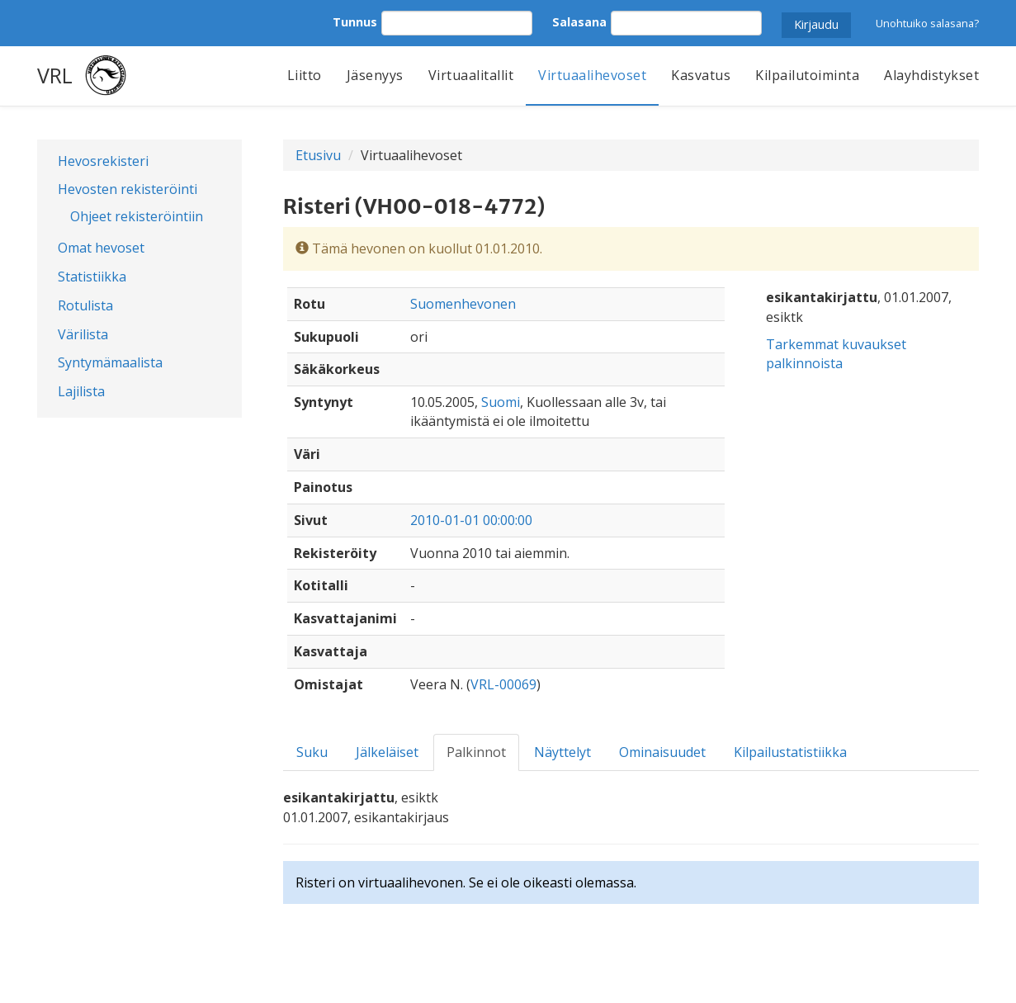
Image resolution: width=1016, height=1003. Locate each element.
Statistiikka (92, 276)
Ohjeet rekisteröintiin (136, 216)
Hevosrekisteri (103, 161)
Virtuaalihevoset (592, 75)
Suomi (500, 402)
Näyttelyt (562, 752)
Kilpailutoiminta (807, 75)
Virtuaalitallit (471, 75)
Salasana (579, 22)
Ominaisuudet (662, 752)
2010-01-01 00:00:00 (471, 520)
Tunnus (355, 22)
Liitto (304, 75)
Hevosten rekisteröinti (127, 189)
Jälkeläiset (387, 752)
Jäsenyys (375, 75)
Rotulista (85, 305)
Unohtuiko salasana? (927, 23)
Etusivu (318, 155)
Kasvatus (700, 75)
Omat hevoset (101, 248)
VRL (55, 75)
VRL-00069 (503, 684)
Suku (312, 752)
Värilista (83, 334)
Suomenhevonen (463, 304)
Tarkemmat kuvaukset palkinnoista (836, 353)
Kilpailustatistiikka (790, 752)
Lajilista (81, 391)
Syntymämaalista (110, 362)
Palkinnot (476, 752)
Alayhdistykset (931, 75)
